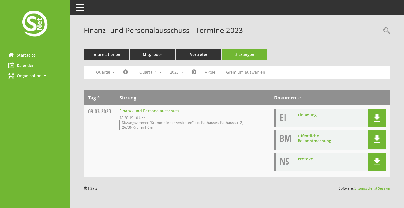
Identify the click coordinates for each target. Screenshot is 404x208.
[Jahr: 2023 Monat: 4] (194, 72)
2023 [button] (176, 72)
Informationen (106, 54)
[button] (35, 76)
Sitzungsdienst (372, 188)
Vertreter (199, 54)
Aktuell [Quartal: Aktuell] (211, 72)
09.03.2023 (99, 111)
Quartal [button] (105, 72)
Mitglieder (152, 54)
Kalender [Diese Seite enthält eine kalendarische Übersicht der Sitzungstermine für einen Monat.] (21, 65)
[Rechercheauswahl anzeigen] (385, 31)
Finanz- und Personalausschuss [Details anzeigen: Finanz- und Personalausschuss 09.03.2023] (149, 110)
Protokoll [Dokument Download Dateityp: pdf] (307, 159)
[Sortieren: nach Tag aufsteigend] (98, 98)
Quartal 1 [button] (150, 72)
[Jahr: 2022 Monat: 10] (125, 72)
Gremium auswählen (245, 72)
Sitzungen (244, 54)
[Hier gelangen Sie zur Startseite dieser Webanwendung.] (35, 24)
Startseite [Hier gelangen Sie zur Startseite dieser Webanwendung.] (22, 55)
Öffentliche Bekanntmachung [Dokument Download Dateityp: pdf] (314, 138)
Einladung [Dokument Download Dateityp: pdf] (307, 115)
